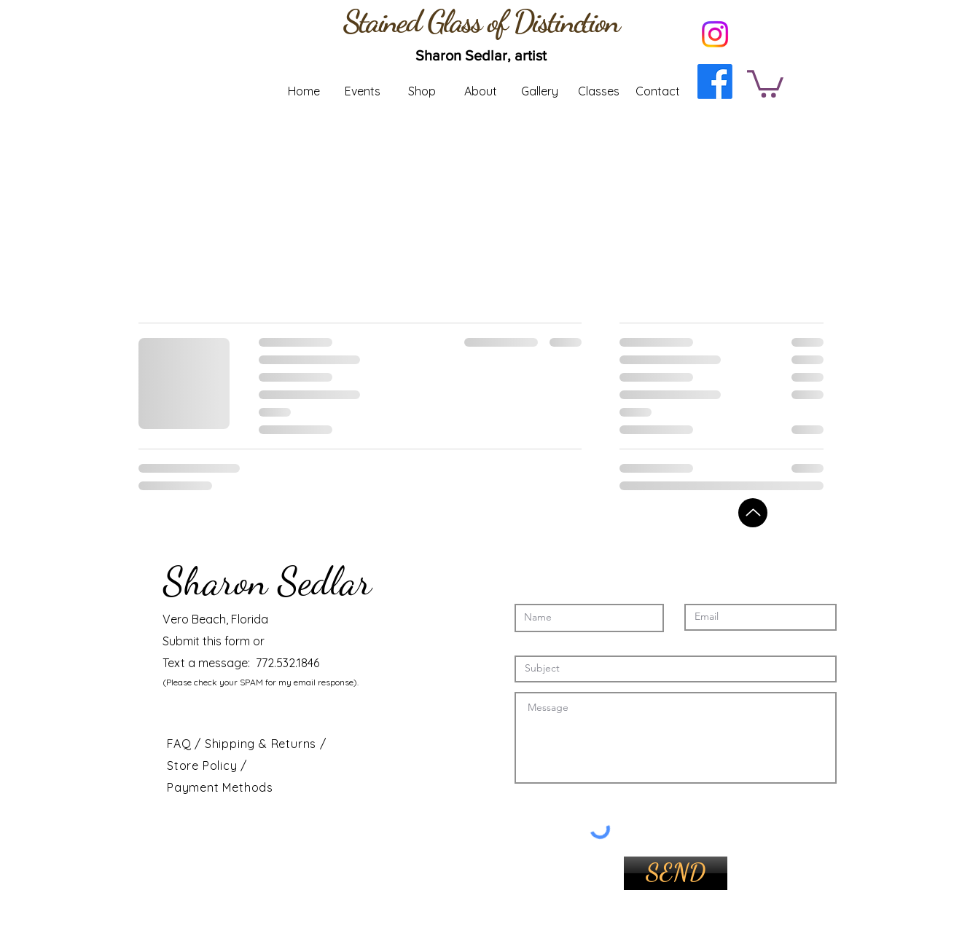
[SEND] (675, 873)
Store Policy (203, 765)
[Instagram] (714, 34)
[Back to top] (752, 512)
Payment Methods (220, 787)
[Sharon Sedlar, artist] (481, 55)
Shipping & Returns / (265, 743)
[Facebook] (714, 81)
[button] (765, 82)
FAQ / (186, 743)
